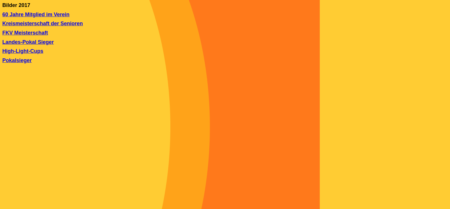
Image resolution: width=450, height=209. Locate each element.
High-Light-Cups (22, 51)
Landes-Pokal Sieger (28, 42)
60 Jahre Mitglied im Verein (35, 14)
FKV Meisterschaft (25, 33)
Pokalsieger (17, 60)
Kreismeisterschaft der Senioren (42, 23)
